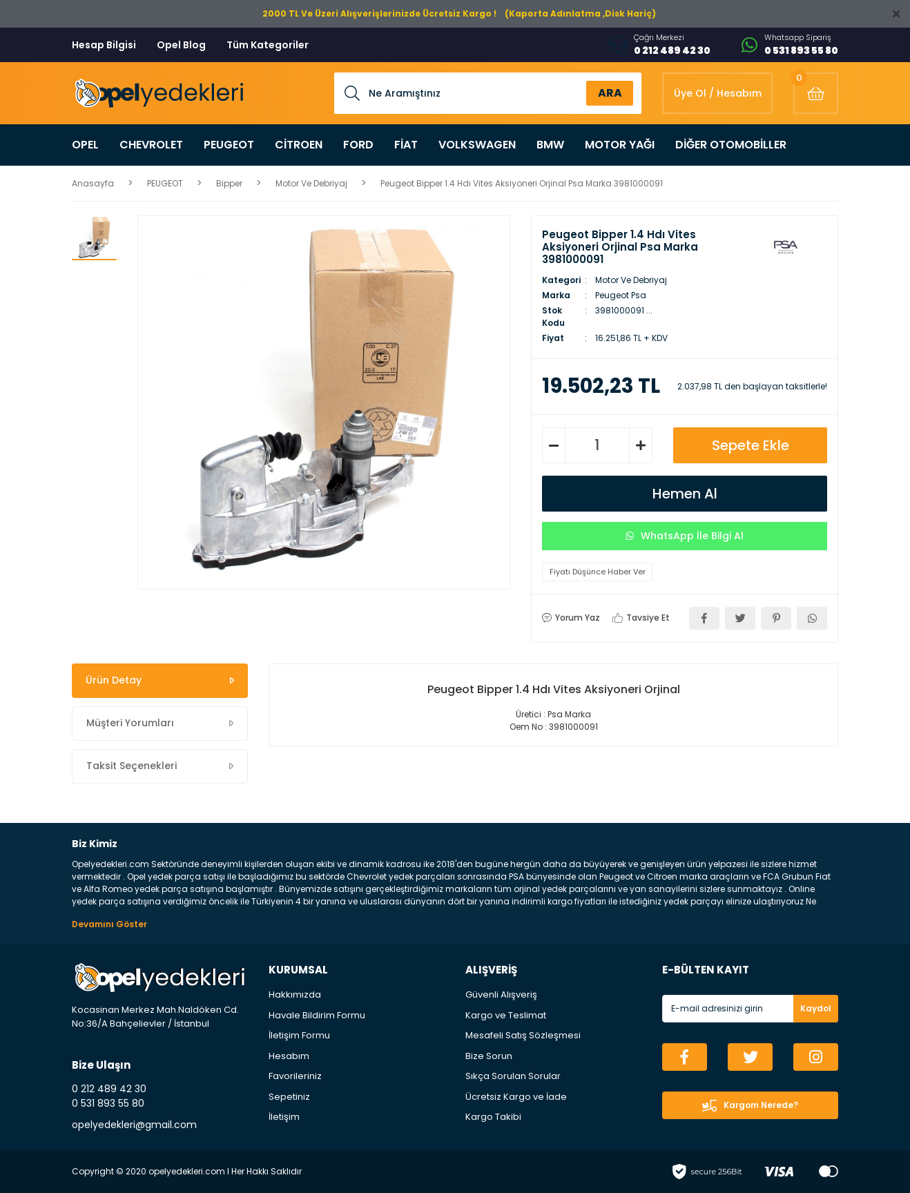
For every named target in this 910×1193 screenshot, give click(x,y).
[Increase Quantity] (641, 445)
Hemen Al (684, 493)
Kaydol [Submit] (815, 1008)
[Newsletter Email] (750, 1008)
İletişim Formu (299, 1035)
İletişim (284, 1116)
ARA (610, 93)
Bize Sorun (488, 1056)
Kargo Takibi (493, 1116)
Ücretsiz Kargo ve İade (516, 1096)
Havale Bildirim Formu (317, 1015)
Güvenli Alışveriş (501, 994)
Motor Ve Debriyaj (631, 280)
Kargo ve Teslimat (505, 1015)
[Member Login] (717, 93)
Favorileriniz (295, 1076)
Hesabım (289, 1056)
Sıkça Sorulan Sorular (513, 1076)
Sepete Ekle (750, 445)
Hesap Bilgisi (104, 45)
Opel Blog (181, 45)
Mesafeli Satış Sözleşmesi (523, 1035)
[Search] (487, 93)
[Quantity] (597, 445)
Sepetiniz (289, 1096)
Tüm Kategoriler (267, 45)
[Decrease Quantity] (554, 445)
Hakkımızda (295, 994)
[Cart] (815, 93)
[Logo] (158, 93)
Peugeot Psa (620, 295)
